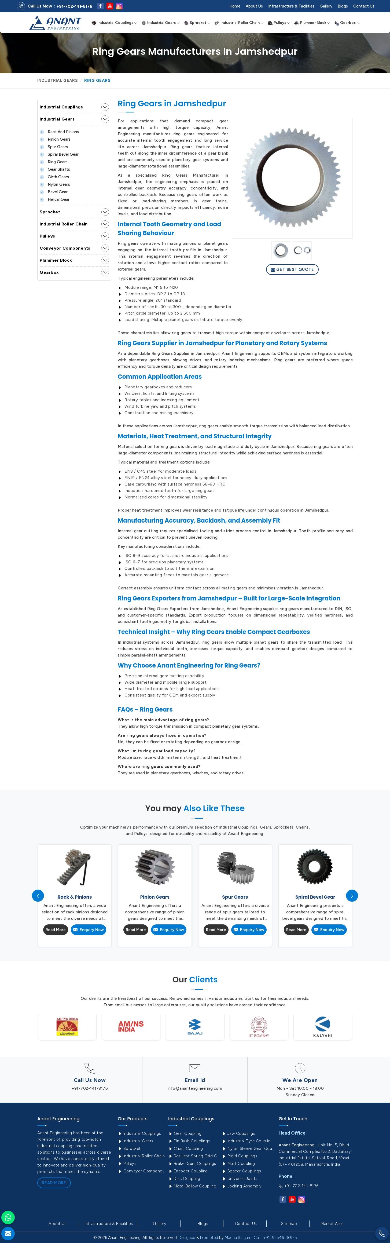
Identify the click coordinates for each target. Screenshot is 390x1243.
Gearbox (347, 23)
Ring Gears (54, 161)
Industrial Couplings (114, 23)
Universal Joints (239, 1178)
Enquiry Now (88, 929)
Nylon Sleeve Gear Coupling (248, 1148)
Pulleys (278, 23)
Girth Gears (54, 176)
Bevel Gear (54, 191)
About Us (254, 6)
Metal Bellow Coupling (192, 1186)
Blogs (343, 6)
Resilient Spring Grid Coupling (194, 1156)
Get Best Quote (292, 269)
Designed (187, 1237)
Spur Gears (54, 146)
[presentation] (38, 896)
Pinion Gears (55, 139)
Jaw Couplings (238, 1133)
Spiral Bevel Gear (59, 154)
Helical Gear (54, 199)
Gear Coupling (184, 1133)
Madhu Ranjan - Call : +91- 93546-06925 (261, 1237)
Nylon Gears (55, 184)
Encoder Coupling (188, 1171)
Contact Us (363, 6)
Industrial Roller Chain (239, 23)
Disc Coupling (184, 1178)
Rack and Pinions (59, 131)
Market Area (332, 1223)
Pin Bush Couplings (189, 1141)
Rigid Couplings (239, 1156)
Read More (56, 929)
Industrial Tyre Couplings (248, 1141)
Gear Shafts (55, 169)
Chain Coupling (185, 1148)
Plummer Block (312, 23)
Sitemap (289, 1223)
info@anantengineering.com (195, 1088)
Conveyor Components (65, 248)
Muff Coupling (238, 1163)
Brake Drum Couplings (192, 1163)
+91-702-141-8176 (74, 6)
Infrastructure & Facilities (291, 6)
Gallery (326, 6)
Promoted (209, 1237)
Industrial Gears (160, 23)
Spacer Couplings (241, 1171)
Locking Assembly (242, 1186)
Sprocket (197, 23)
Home (234, 6)
